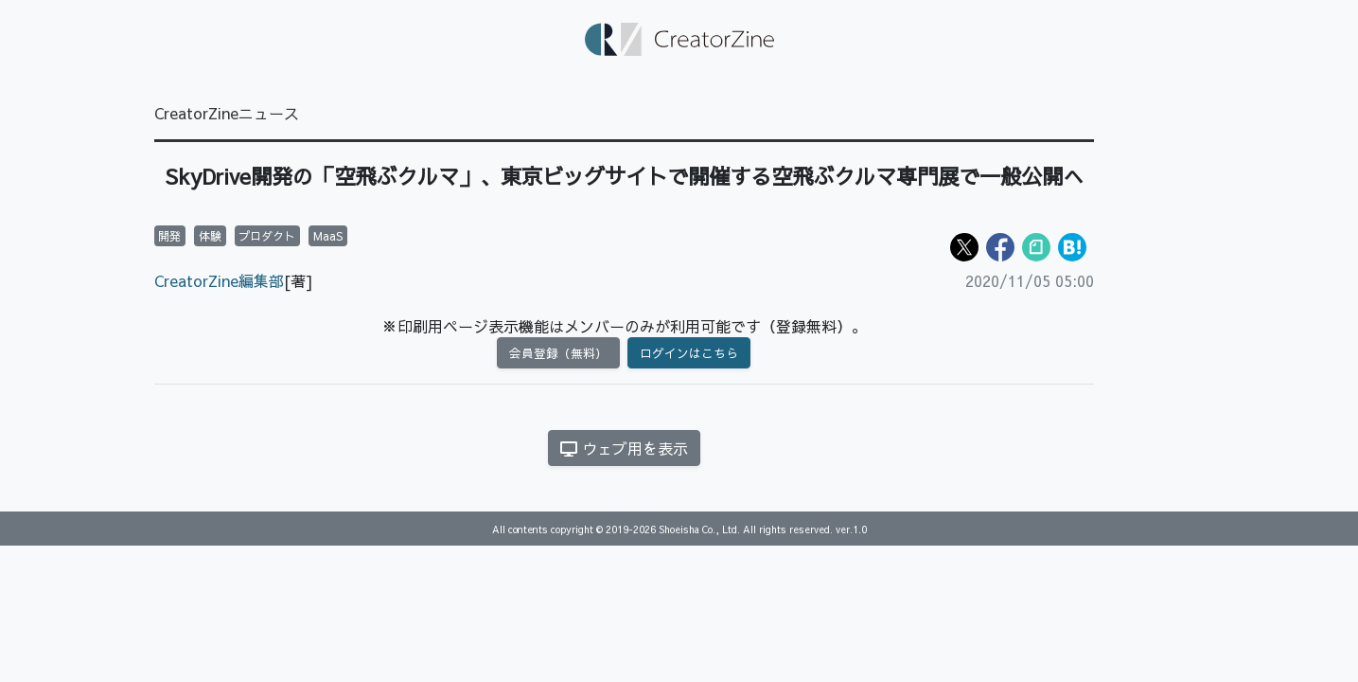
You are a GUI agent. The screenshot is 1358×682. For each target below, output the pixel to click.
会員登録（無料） (558, 353)
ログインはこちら (689, 353)
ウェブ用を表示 (624, 448)
